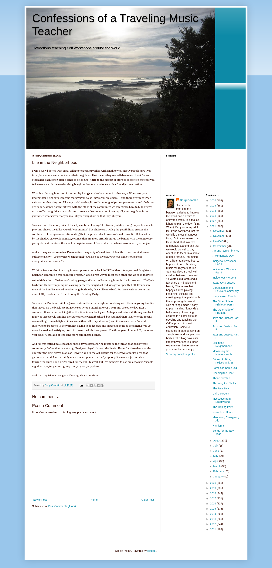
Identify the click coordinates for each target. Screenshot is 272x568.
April (216, 461)
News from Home (222, 412)
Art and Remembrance (225, 250)
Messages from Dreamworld (221, 400)
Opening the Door (222, 373)
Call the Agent (220, 393)
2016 (213, 503)
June (216, 450)
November (219, 235)
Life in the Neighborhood (222, 344)
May (216, 455)
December (219, 230)
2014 (213, 513)
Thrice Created (221, 378)
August (217, 440)
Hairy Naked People (224, 296)
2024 (213, 210)
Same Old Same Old (224, 367)
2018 (213, 493)
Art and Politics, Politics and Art (222, 361)
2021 (213, 226)
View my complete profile (181, 354)
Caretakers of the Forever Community (225, 289)
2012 (213, 524)
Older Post (147, 499)
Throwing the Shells (224, 383)
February (219, 471)
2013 (213, 518)
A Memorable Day (222, 255)
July (216, 445)
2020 (213, 482)
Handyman (218, 425)
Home (93, 499)
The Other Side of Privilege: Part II (223, 303)
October (218, 241)
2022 (213, 221)
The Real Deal (221, 388)
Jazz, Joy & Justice (223, 282)
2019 (213, 488)
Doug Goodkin (189, 200)
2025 (213, 205)
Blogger (151, 550)
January (218, 476)
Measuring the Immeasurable (222, 353)
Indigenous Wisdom (224, 277)
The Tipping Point (222, 406)
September (220, 246)
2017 (213, 498)
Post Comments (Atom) (62, 506)
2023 (213, 215)
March (217, 466)
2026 (213, 200)
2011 (213, 529)
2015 (213, 508)
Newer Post (40, 499)
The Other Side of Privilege (222, 311)
